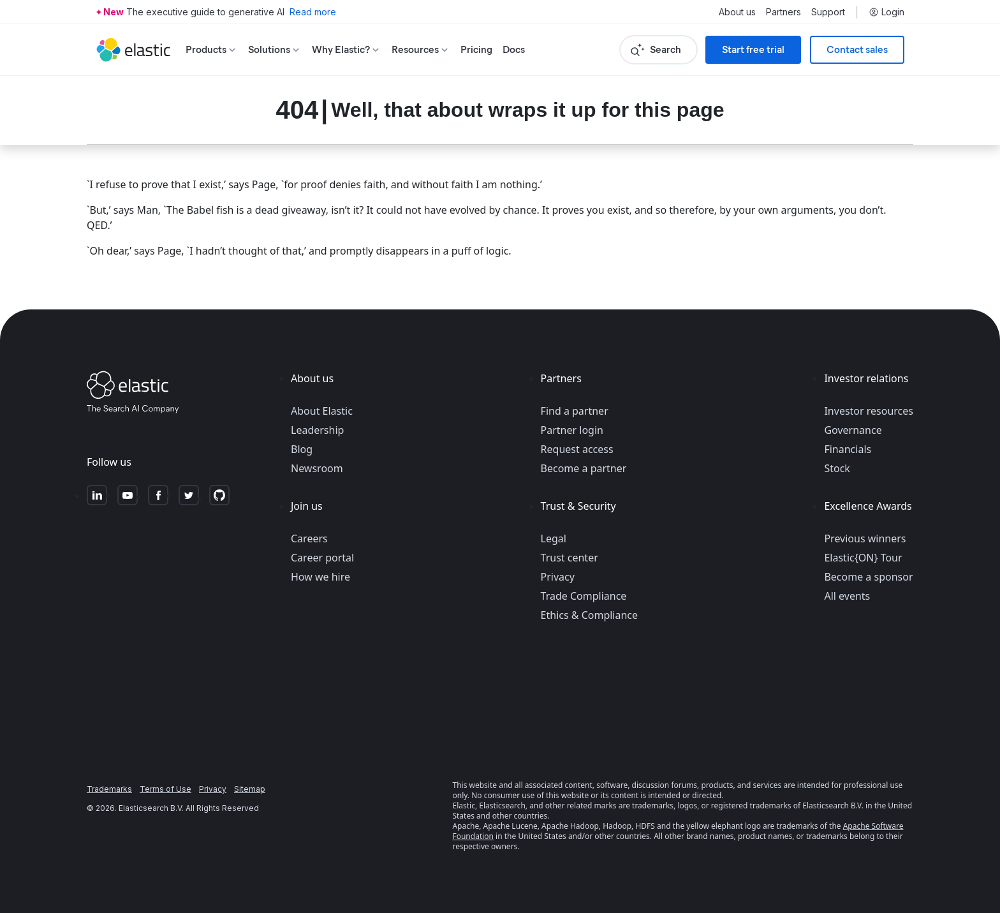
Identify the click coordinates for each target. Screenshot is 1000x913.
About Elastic (322, 411)
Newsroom (317, 468)
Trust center (569, 558)
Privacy (558, 577)
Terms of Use (165, 789)
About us (737, 12)
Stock (836, 468)
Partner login (572, 430)
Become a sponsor (868, 577)
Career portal (322, 558)
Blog (301, 449)
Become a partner (584, 468)
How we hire (320, 577)
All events (847, 596)
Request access (577, 449)
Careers (309, 538)
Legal (553, 538)
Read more (313, 11)
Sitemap (249, 789)
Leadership (317, 430)
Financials (847, 449)
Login (886, 12)
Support (828, 12)
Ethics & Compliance (589, 615)
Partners (783, 12)
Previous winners (865, 538)
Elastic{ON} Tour (863, 558)
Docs (514, 49)
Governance (852, 430)
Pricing (476, 49)
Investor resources (868, 411)
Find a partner (574, 411)
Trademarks (109, 789)
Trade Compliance (584, 596)
